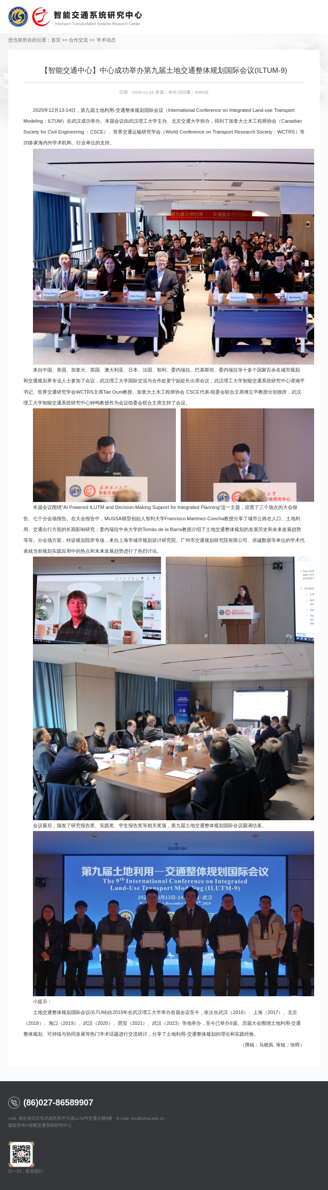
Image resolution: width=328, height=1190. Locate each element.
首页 (56, 39)
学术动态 (106, 39)
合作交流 (78, 39)
